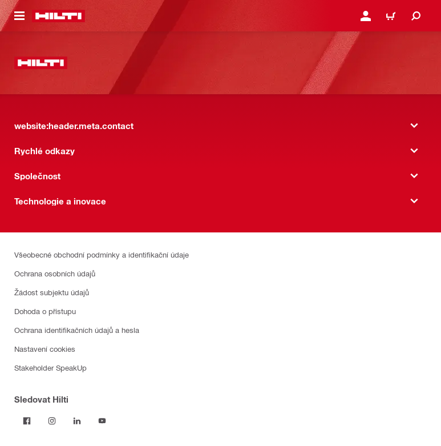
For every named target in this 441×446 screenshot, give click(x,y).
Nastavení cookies (44, 348)
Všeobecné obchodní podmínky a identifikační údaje (101, 254)
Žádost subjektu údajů (51, 292)
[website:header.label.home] (58, 16)
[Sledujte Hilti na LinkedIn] (77, 420)
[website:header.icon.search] (415, 16)
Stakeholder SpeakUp (50, 367)
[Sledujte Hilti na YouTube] (102, 420)
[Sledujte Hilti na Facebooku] (26, 420)
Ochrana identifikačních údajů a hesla (76, 330)
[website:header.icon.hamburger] (19, 16)
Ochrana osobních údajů (54, 273)
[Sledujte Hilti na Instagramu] (51, 420)
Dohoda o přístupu (45, 311)
